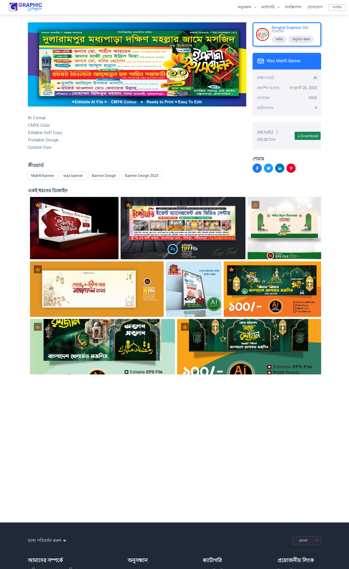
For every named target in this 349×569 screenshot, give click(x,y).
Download (307, 136)
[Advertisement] (174, 481)
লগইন (337, 7)
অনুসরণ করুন (301, 39)
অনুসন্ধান (244, 7)
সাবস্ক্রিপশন (293, 7)
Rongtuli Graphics (286, 28)
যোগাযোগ (314, 7)
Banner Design (104, 176)
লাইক (279, 39)
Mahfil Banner (42, 176)
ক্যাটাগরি (268, 7)
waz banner (73, 176)
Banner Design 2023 (141, 176)
